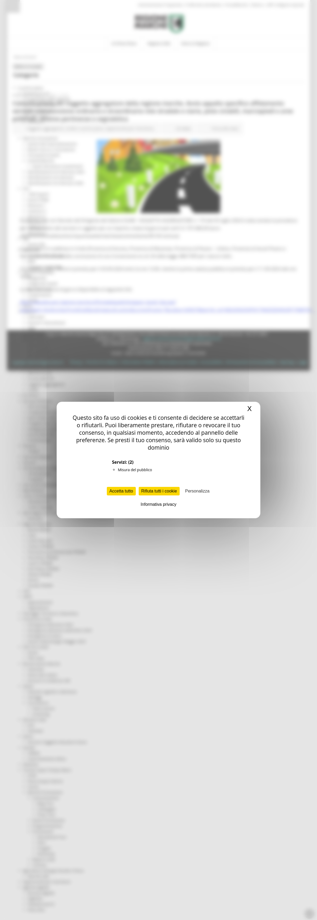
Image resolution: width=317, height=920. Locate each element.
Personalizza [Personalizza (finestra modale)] (197, 491)
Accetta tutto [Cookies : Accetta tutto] (121, 491)
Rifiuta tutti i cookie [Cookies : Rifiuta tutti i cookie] (159, 491)
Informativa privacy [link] (158, 504)
